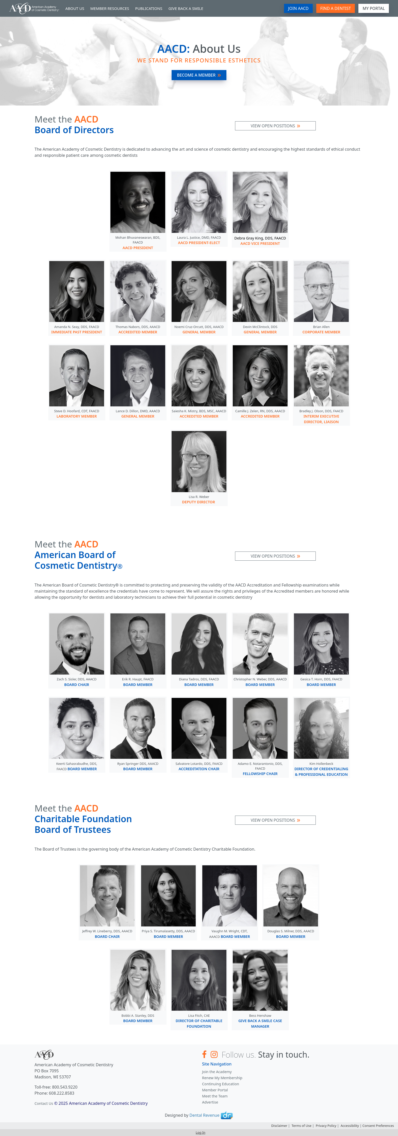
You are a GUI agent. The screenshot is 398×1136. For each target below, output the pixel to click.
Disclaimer (279, 1125)
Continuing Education (220, 1083)
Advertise (210, 1102)
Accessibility (350, 1125)
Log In (200, 1132)
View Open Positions (273, 126)
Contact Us (44, 1103)
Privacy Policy (326, 1125)
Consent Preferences (378, 1125)
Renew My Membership (222, 1077)
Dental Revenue (204, 1115)
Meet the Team (215, 1096)
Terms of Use (301, 1125)
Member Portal (215, 1090)
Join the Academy (217, 1071)
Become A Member (196, 75)
